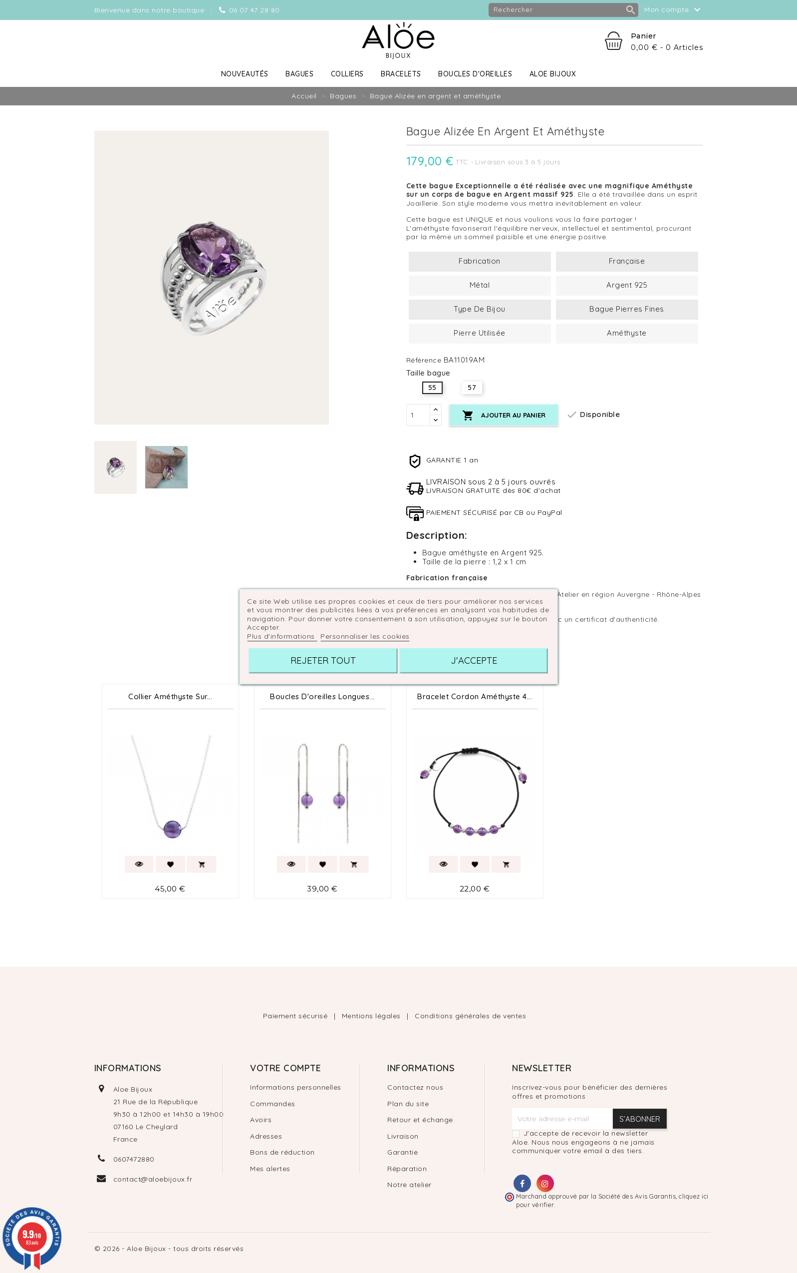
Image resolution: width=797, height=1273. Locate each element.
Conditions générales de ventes (470, 1015)
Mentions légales (372, 1015)
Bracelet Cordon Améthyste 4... (474, 696)
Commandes (272, 1103)
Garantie (402, 1152)
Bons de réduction (282, 1152)
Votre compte (285, 1068)
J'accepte (474, 660)
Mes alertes (270, 1168)
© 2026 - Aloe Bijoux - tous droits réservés (169, 1248)
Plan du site (408, 1103)
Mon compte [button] (673, 10)
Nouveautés (244, 73)
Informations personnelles (295, 1087)
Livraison (403, 1136)
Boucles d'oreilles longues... (322, 696)
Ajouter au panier (503, 416)
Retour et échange (420, 1119)
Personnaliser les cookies (365, 636)
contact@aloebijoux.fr (153, 1179)
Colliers (347, 73)
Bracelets (401, 73)
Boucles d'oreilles (475, 73)
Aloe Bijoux (553, 73)
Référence (424, 360)
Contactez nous (415, 1087)
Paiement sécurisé (296, 1015)
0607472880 (134, 1159)
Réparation (407, 1168)
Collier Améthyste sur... (170, 696)
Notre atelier (409, 1184)
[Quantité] (418, 415)
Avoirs (260, 1119)
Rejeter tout (323, 660)
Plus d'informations (282, 636)
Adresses (266, 1136)
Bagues (299, 73)
